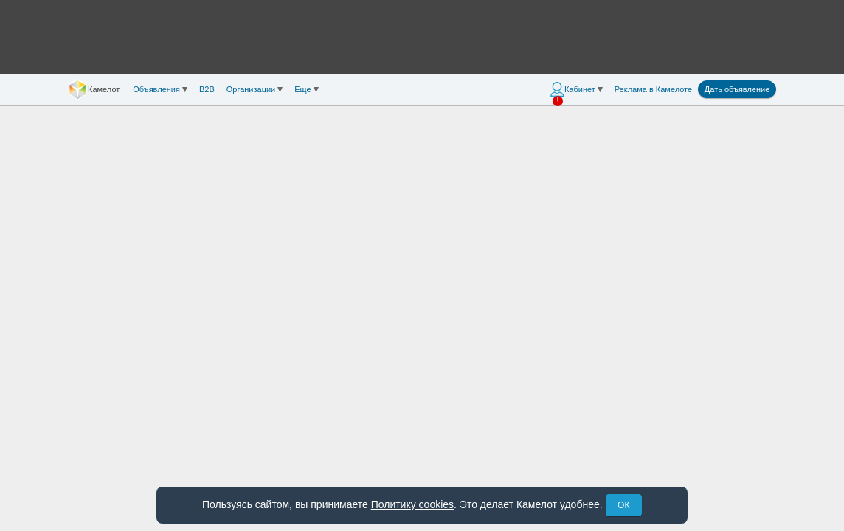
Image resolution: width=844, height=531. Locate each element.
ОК (623, 505)
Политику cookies (412, 504)
